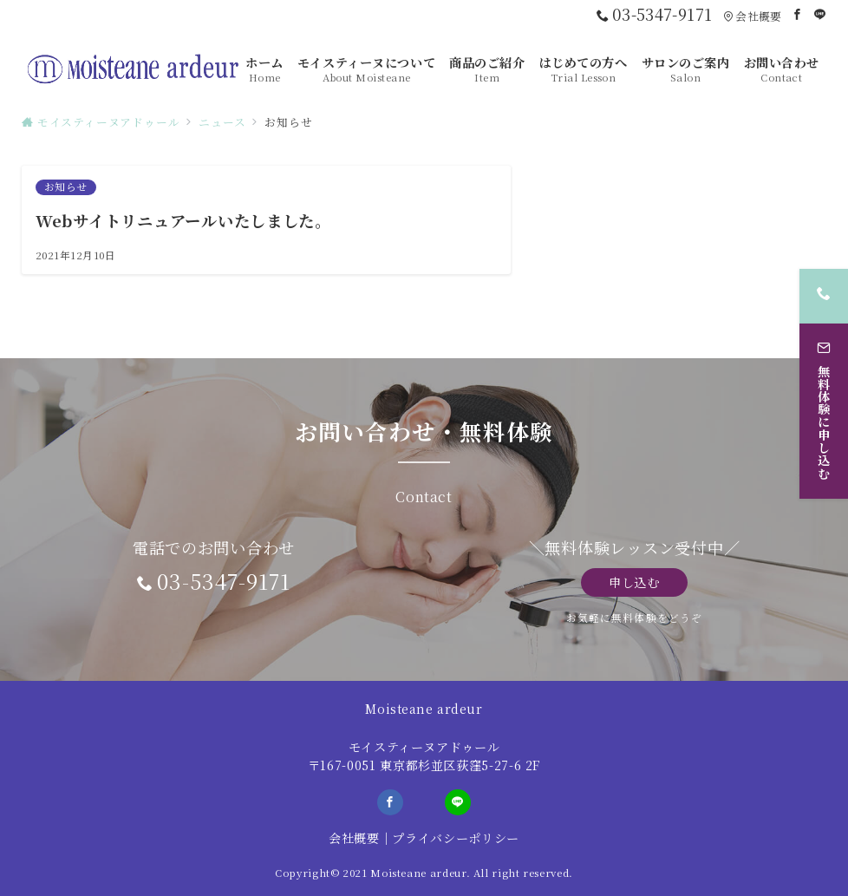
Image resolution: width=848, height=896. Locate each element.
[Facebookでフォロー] (798, 14)
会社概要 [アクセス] (752, 16)
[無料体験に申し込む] (823, 409)
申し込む (634, 582)
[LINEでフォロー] (820, 14)
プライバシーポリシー (455, 838)
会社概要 (354, 838)
